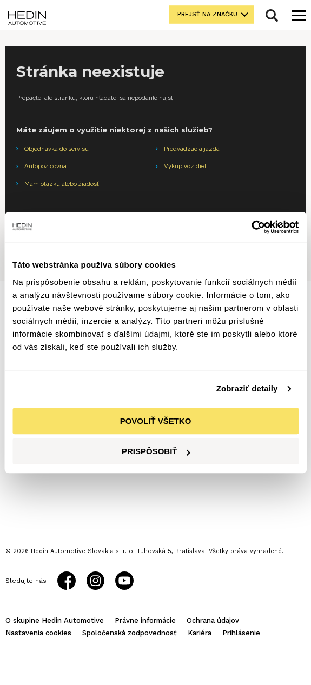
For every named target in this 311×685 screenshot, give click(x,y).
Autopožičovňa (45, 166)
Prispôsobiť (156, 451)
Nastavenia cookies (38, 632)
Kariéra (199, 632)
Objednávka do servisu (56, 148)
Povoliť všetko (155, 420)
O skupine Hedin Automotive (54, 620)
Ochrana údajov (213, 620)
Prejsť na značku (207, 14)
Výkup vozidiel (185, 166)
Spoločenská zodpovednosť (129, 632)
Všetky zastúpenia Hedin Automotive (61, 480)
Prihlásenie (241, 632)
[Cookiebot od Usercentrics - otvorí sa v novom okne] (251, 227)
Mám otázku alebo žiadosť (61, 184)
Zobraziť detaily (247, 388)
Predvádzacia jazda (192, 148)
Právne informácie (145, 620)
